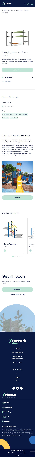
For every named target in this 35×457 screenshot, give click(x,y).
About (17, 374)
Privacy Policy (11, 452)
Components (19, 10)
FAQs (17, 381)
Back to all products (7, 10)
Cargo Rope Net (10, 245)
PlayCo (17, 377)
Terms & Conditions (22, 452)
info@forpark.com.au (17, 352)
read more (4, 63)
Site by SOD (17, 455)
